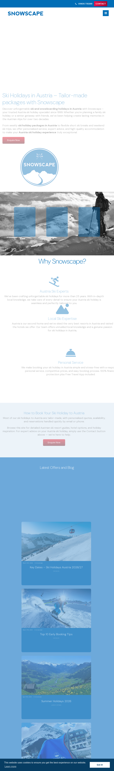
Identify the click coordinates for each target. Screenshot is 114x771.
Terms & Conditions (21, 667)
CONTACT (101, 3)
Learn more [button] (10, 766)
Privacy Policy (18, 670)
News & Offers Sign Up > (57, 626)
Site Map (16, 674)
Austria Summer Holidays (24, 663)
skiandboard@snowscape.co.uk (29, 651)
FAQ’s (14, 677)
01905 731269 (83, 3)
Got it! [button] (100, 765)
